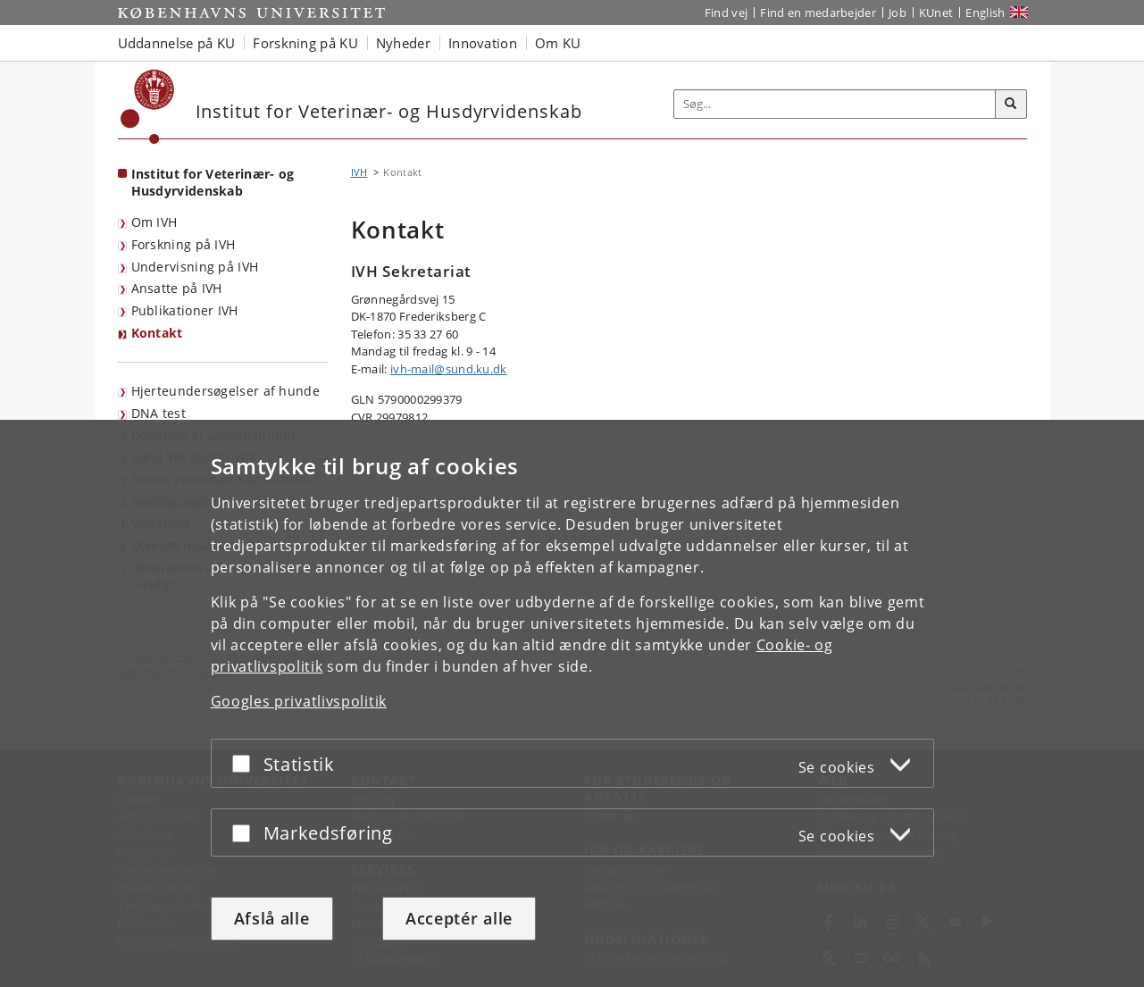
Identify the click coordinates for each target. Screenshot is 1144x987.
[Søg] (1011, 104)
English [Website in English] (985, 12)
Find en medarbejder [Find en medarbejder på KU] (818, 12)
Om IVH (154, 221)
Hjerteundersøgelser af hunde (225, 390)
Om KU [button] (558, 43)
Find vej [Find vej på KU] (726, 12)
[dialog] (572, 703)
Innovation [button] (482, 43)
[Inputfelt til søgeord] (835, 104)
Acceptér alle (459, 918)
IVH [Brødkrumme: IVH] (359, 172)
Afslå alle (272, 918)
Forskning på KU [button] (305, 43)
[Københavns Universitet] (148, 107)
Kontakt (157, 332)
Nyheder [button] (403, 43)
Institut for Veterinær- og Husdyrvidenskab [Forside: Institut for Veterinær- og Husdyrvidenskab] (213, 182)
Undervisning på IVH (195, 266)
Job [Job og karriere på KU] (897, 12)
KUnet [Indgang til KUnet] (936, 12)
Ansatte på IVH (176, 288)
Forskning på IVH (183, 244)
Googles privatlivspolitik (299, 701)
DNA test (158, 413)
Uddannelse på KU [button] (177, 43)
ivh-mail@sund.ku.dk (448, 369)
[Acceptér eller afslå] (245, 763)
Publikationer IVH (184, 310)
